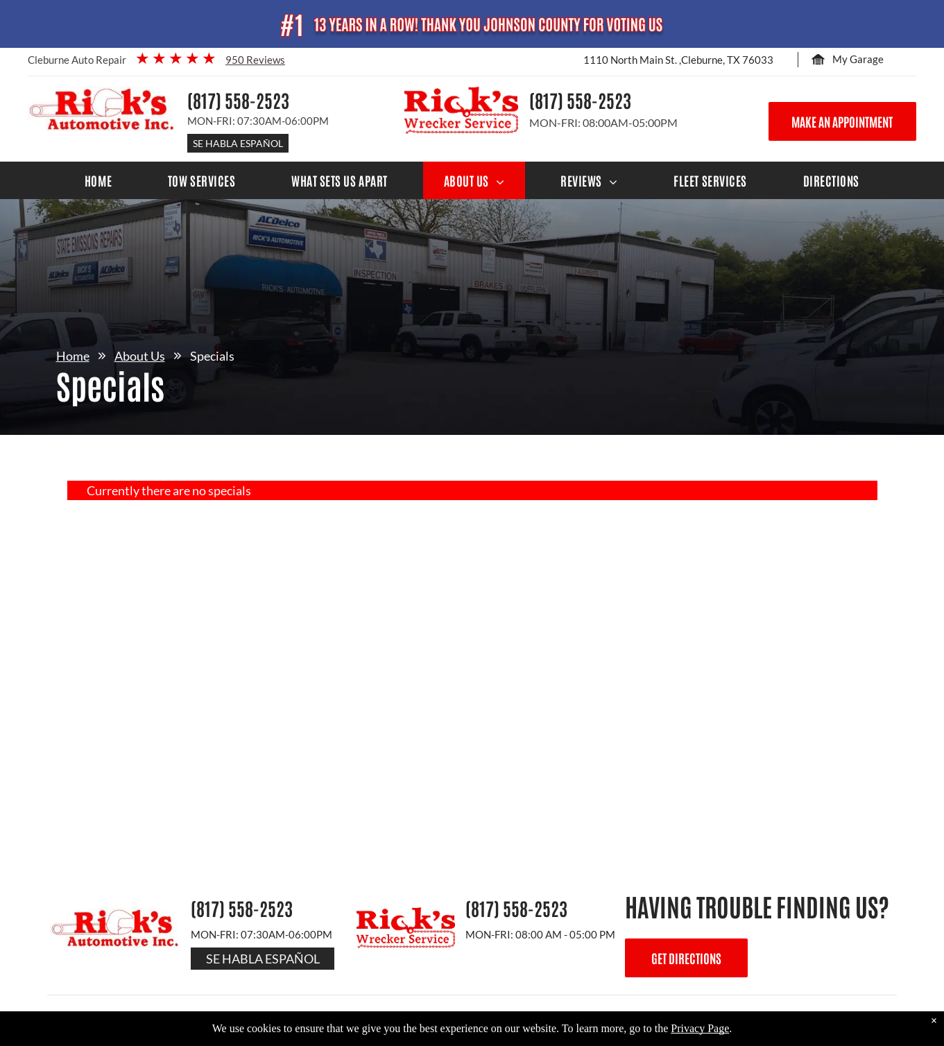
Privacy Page (700, 1028)
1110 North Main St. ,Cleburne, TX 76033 (678, 59)
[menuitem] (98, 180)
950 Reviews (255, 59)
